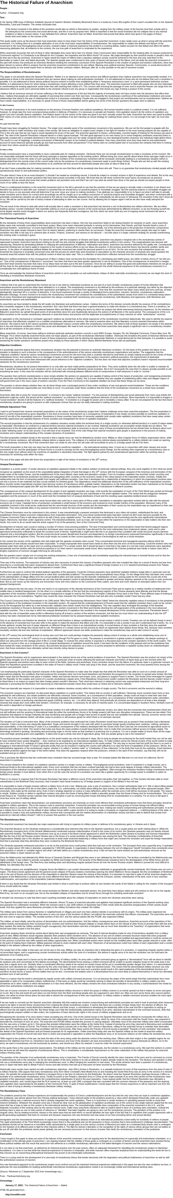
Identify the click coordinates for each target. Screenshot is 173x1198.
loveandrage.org (53, 1171)
